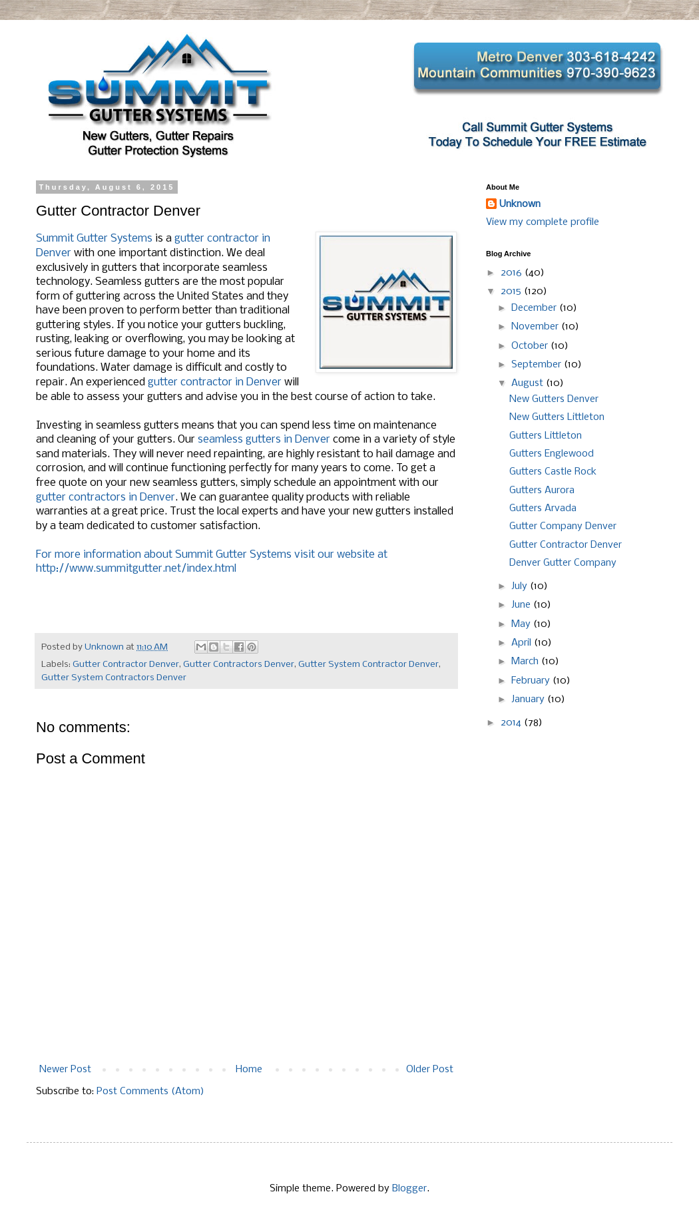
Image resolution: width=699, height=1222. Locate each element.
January (529, 699)
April (522, 643)
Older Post (429, 1069)
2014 (512, 722)
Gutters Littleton (545, 436)
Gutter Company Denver (562, 526)
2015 (512, 291)
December (535, 308)
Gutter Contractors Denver (238, 665)
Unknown (520, 204)
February (532, 681)
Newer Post (65, 1069)
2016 (513, 273)
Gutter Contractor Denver (126, 665)
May (522, 624)
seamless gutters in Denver (264, 439)
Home (249, 1069)
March (526, 661)
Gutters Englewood (551, 454)
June (522, 605)
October (531, 346)
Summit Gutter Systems (94, 238)
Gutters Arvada (543, 508)
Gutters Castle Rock (552, 472)
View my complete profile (542, 222)
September (537, 364)
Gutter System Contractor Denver (368, 665)
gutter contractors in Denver (105, 497)
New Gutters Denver (553, 399)
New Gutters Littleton (556, 417)
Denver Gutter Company (562, 563)
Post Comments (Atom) (150, 1091)
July (520, 586)
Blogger (409, 1188)
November (536, 326)
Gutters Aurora (542, 490)
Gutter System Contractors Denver (113, 678)
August (528, 383)
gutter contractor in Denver (215, 382)
